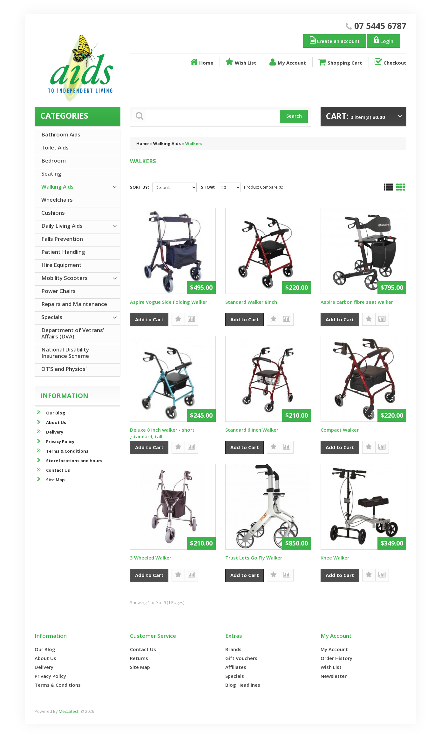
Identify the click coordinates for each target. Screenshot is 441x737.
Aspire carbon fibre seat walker (357, 302)
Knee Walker (335, 557)
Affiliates (235, 667)
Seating (51, 173)
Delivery (49, 432)
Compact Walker (340, 430)
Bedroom (53, 160)
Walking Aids (167, 143)
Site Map (50, 479)
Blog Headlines (242, 685)
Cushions (53, 212)
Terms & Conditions (61, 451)
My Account (287, 62)
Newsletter (334, 676)
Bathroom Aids (60, 134)
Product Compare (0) (263, 187)
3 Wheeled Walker (150, 557)
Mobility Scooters (64, 278)
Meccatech (69, 711)
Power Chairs (58, 291)
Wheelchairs (57, 199)
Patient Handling (63, 251)
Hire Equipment (61, 264)
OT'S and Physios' (64, 368)
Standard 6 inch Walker (251, 430)
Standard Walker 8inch (251, 302)
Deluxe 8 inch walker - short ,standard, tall (162, 433)
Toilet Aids (55, 147)
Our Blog (50, 413)
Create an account (334, 40)
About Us (50, 422)
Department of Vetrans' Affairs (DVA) (72, 333)
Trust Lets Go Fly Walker (253, 557)
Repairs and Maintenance (74, 304)
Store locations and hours (68, 460)
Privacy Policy (54, 441)
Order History (336, 658)
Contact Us (52, 470)
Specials (51, 317)
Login (382, 40)
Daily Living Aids (62, 225)
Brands (233, 649)
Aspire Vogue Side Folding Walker (168, 302)
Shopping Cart (339, 62)
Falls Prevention (62, 238)
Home (201, 62)
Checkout (390, 62)
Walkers (193, 143)
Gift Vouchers (241, 658)
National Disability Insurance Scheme (65, 352)
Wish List (240, 62)
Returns (139, 658)
